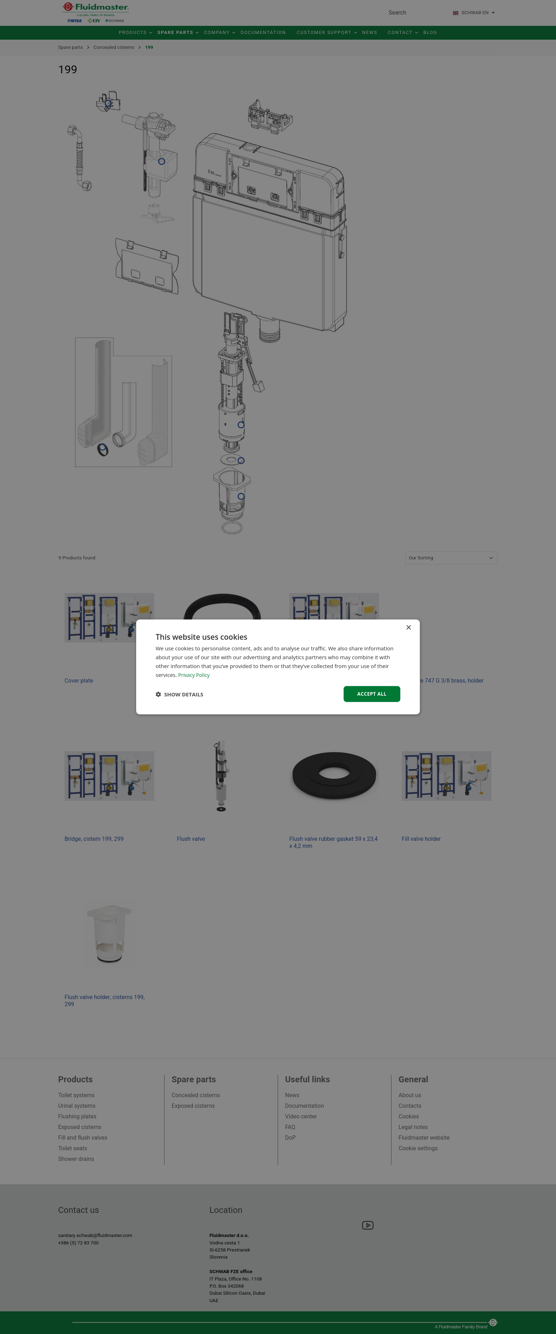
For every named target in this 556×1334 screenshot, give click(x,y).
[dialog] (278, 667)
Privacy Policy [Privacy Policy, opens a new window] (195, 674)
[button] (179, 694)
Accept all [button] (371, 693)
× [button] (408, 627)
